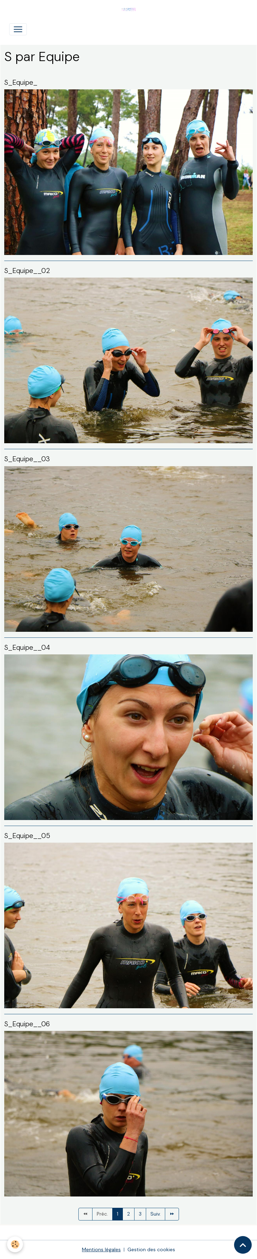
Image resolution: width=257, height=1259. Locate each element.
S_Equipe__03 (27, 459)
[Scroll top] (243, 1245)
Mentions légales (101, 1249)
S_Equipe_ (20, 82)
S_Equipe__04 (27, 647)
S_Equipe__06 (27, 1024)
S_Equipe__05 (27, 835)
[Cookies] (15, 1244)
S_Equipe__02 (27, 270)
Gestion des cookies (151, 1249)
